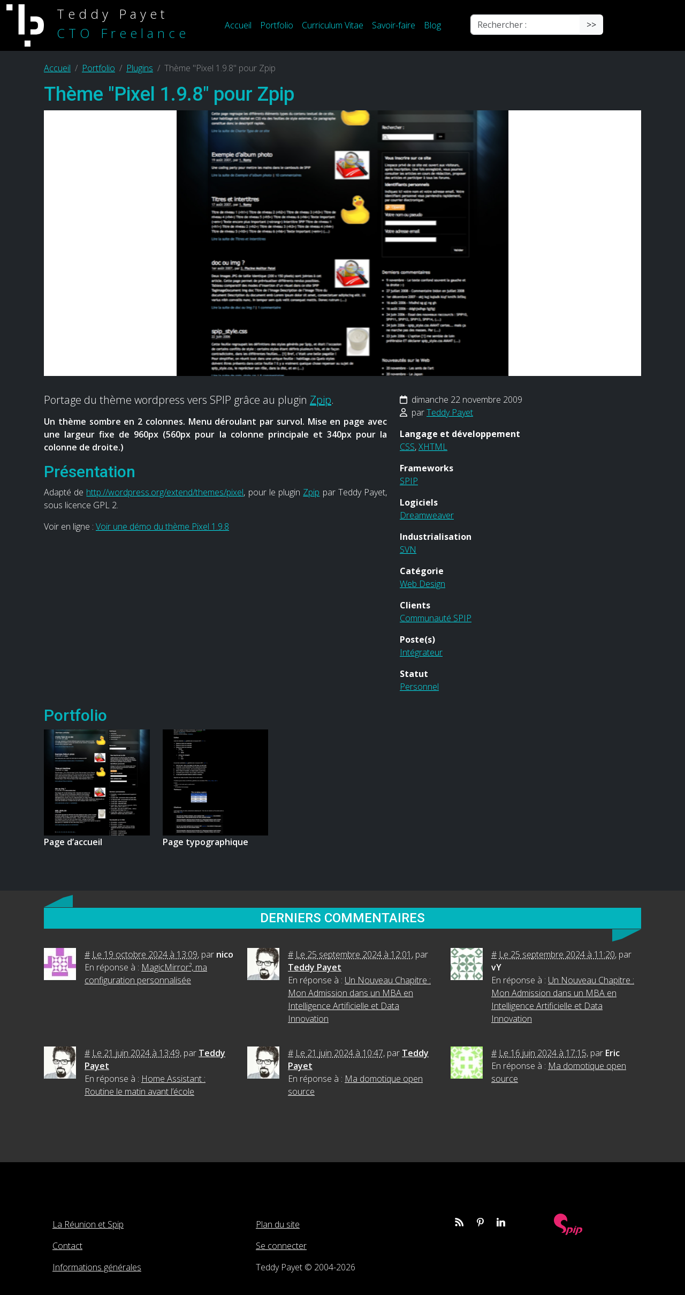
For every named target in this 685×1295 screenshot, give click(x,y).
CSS (407, 447)
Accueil (238, 25)
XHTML (432, 447)
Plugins (139, 68)
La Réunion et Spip (88, 1224)
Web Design (422, 584)
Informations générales (96, 1267)
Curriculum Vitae (332, 25)
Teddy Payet (450, 412)
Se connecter (281, 1246)
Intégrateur (421, 652)
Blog (432, 25)
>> (591, 25)
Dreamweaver (427, 515)
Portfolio (276, 25)
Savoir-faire (393, 25)
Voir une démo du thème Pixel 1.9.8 (162, 526)
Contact (67, 1246)
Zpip (320, 400)
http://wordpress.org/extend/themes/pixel (164, 492)
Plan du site (278, 1224)
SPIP (409, 481)
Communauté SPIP (435, 618)
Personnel (419, 686)
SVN (408, 549)
